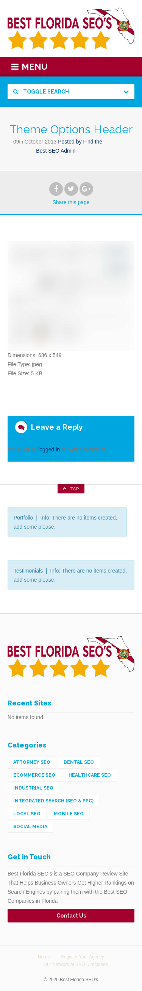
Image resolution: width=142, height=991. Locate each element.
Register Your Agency (82, 957)
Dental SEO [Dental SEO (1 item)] (79, 762)
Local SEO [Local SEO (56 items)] (27, 813)
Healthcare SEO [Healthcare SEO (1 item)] (90, 775)
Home (44, 957)
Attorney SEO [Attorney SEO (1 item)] (31, 762)
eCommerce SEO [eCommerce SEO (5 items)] (34, 775)
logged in (49, 449)
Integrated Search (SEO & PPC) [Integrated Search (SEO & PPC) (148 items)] (53, 801)
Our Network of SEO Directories (76, 964)
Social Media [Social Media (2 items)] (30, 826)
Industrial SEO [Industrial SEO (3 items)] (33, 788)
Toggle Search (41, 92)
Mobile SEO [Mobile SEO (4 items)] (69, 813)
